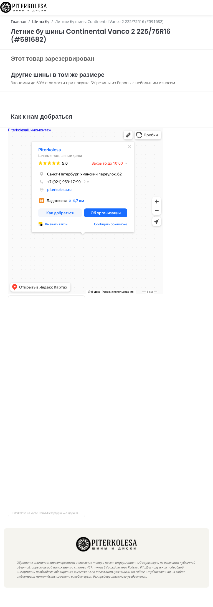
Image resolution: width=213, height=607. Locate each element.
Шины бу (40, 21)
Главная (18, 21)
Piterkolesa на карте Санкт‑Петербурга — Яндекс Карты (48, 521)
